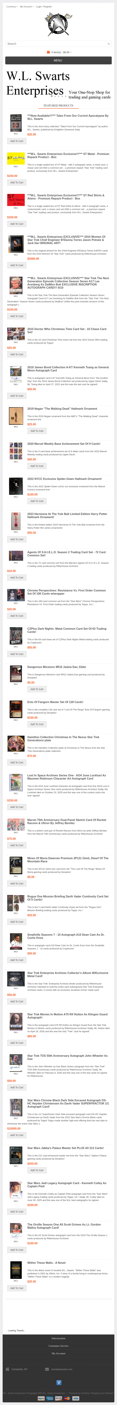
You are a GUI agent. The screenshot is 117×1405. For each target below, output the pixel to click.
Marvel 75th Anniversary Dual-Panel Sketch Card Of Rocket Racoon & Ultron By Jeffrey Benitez (66, 821)
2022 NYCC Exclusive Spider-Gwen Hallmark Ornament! (64, 478)
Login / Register (44, 6)
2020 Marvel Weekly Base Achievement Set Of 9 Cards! (63, 443)
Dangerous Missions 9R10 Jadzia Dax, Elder (56, 666)
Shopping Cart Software (102, 1393)
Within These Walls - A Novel (46, 1262)
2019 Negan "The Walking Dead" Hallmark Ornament (62, 408)
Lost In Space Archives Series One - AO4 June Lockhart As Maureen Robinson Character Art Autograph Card (66, 777)
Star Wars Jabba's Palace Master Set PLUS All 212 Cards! (65, 1148)
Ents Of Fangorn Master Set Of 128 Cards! (55, 702)
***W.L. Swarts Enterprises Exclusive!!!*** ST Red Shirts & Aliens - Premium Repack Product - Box (65, 197)
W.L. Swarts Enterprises (54, 1393)
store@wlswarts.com (61, 1369)
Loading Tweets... (17, 1330)
